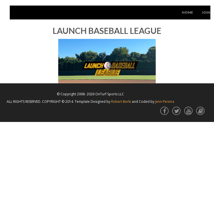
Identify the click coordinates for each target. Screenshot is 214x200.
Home (187, 12)
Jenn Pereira (164, 101)
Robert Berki (121, 101)
